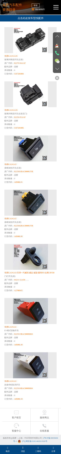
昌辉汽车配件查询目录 (12, 7)
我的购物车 (38, 9)
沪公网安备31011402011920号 (34, 441)
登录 (36, 5)
